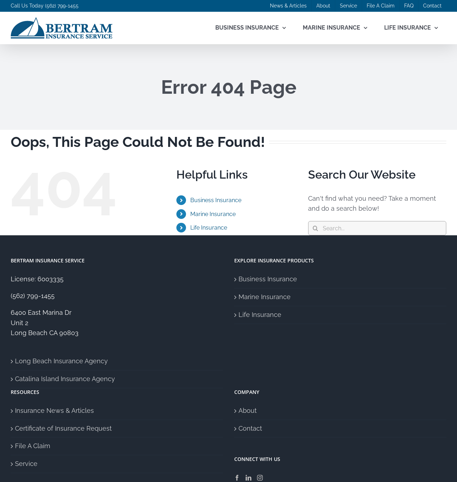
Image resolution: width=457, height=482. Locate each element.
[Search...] (377, 228)
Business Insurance (215, 200)
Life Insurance (208, 227)
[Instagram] (260, 478)
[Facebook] (237, 478)
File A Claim (32, 446)
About (247, 410)
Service (26, 463)
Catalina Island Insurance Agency (65, 379)
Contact (250, 428)
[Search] (315, 228)
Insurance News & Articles (54, 410)
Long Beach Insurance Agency (61, 361)
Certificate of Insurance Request (63, 428)
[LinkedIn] (248, 478)
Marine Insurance (213, 214)
